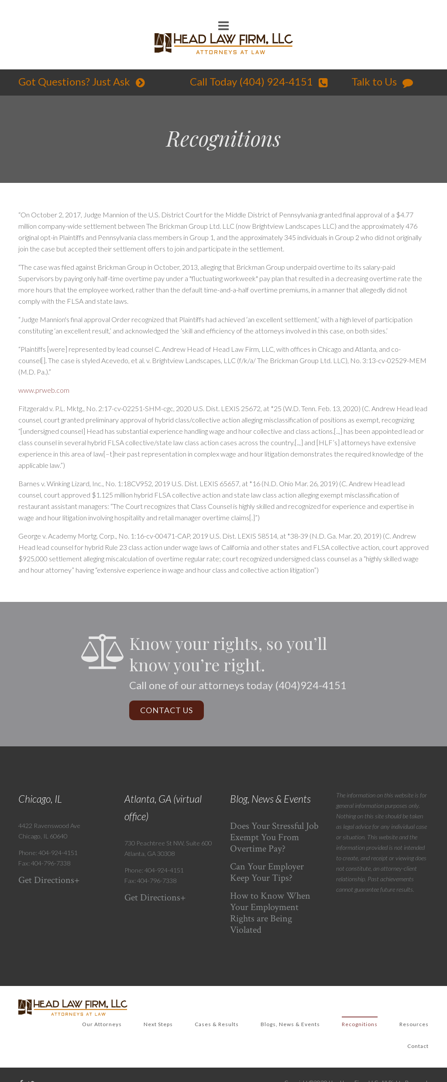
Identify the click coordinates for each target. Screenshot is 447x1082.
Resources (414, 1024)
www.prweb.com (43, 390)
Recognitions (360, 1024)
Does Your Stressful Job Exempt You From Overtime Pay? (274, 837)
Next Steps (158, 1024)
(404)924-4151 (311, 685)
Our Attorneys (102, 1024)
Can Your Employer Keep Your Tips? (267, 872)
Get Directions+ (49, 880)
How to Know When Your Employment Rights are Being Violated (270, 913)
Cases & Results (217, 1024)
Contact (418, 1046)
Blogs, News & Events (290, 1024)
